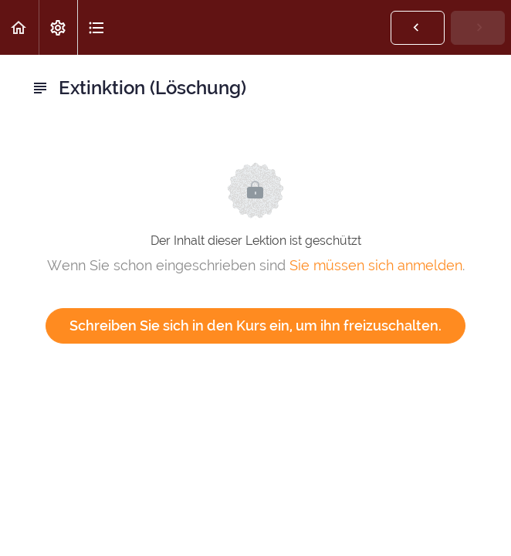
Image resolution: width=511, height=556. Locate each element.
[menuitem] (58, 27)
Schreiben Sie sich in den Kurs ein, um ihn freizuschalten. (255, 325)
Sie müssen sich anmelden (375, 265)
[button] (19, 27)
